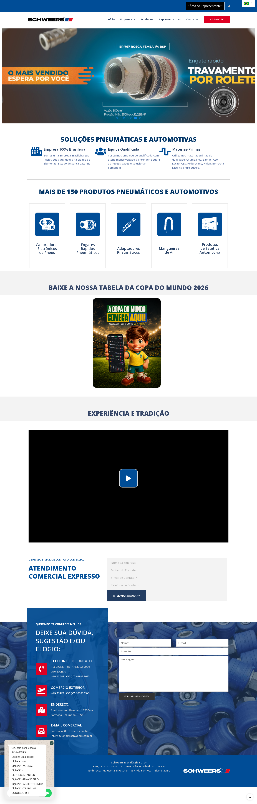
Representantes (170, 19)
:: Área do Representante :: (205, 6)
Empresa (126, 19)
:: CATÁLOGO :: (217, 19)
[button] (117, 118)
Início (111, 19)
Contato (192, 19)
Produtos (147, 19)
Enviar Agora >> (126, 595)
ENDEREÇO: (60, 704)
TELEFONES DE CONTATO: (71, 661)
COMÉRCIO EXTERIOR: (68, 687)
